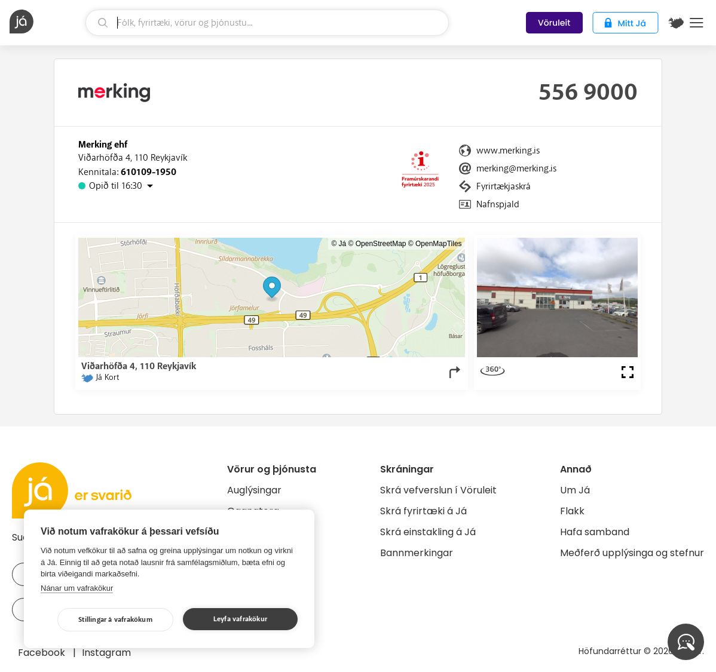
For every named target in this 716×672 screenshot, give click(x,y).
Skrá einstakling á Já (428, 532)
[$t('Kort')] (676, 22)
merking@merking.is (516, 168)
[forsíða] (46, 21)
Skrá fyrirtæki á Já (423, 511)
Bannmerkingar (416, 553)
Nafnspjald (497, 204)
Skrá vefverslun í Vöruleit (438, 490)
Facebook (43, 652)
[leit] (267, 22)
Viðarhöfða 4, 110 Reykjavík (132, 158)
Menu (696, 23)
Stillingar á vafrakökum (115, 619)
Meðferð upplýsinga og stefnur (632, 553)
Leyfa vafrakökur (240, 619)
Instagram (106, 652)
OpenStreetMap (381, 244)
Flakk (572, 511)
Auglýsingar (254, 490)
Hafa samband (594, 532)
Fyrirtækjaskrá (503, 186)
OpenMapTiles (438, 244)
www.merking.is (508, 151)
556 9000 (588, 92)
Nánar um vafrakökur (77, 588)
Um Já (575, 490)
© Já (338, 244)
